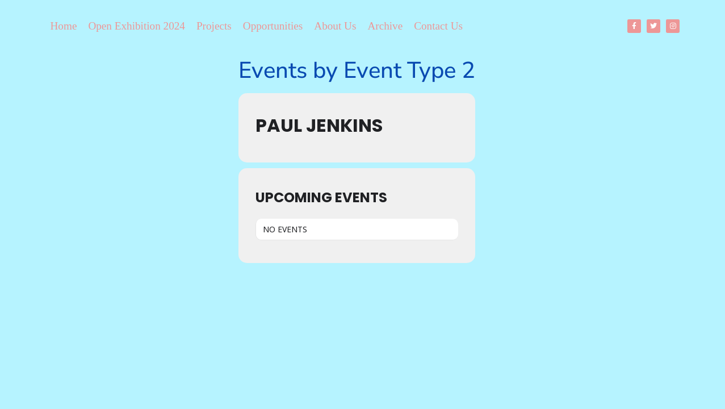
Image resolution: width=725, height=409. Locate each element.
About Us (335, 26)
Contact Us (438, 26)
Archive (385, 26)
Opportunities (273, 26)
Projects (214, 26)
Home (64, 26)
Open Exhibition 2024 (136, 26)
